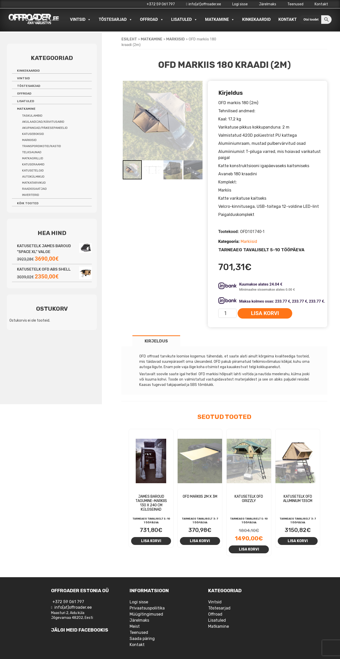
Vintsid (80, 19)
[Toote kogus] (227, 313)
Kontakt (321, 4)
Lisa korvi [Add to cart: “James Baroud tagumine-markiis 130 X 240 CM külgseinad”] (151, 541)
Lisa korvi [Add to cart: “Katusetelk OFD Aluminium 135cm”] (298, 541)
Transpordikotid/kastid (41, 146)
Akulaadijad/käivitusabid (43, 121)
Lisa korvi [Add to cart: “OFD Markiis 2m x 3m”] (200, 541)
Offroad (152, 19)
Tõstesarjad (115, 19)
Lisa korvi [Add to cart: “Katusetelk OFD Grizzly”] (249, 549)
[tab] (156, 340)
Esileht (129, 39)
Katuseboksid (33, 134)
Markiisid (175, 39)
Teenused (295, 4)
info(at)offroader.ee (203, 4)
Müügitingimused (146, 614)
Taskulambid (32, 115)
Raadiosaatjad (34, 189)
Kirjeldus (156, 341)
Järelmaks (267, 4)
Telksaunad (31, 152)
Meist (135, 626)
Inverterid (30, 195)
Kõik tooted (27, 203)
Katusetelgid (33, 170)
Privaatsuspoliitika (147, 608)
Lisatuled (184, 19)
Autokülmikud (33, 176)
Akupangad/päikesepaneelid (45, 128)
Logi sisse (240, 4)
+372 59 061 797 (161, 4)
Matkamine (220, 19)
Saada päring (142, 638)
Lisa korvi (265, 313)
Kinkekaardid (256, 19)
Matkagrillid (32, 158)
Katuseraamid (33, 164)
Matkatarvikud (34, 182)
